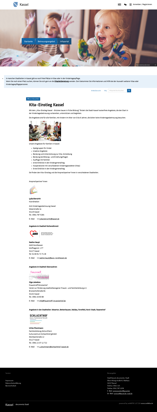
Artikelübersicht (96, 90)
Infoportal (64, 42)
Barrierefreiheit (11, 386)
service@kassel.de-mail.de (123, 393)
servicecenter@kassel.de (121, 391)
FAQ (105, 90)
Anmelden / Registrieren (140, 4)
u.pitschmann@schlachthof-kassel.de (54, 347)
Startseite (28, 42)
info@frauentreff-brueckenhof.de (52, 301)
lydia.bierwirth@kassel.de (49, 219)
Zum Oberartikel (33, 99)
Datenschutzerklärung (13, 383)
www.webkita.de (147, 403)
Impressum (9, 380)
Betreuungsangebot (46, 42)
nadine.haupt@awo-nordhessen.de (53, 258)
